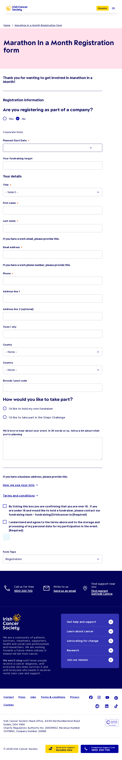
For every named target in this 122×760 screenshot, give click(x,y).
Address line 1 (11, 291)
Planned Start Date (15, 140)
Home (7, 25)
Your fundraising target (17, 158)
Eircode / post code (15, 380)
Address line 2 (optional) (18, 309)
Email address (11, 247)
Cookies (9, 704)
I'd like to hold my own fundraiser (31, 408)
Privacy (74, 696)
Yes (11, 118)
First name (9, 202)
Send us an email (65, 590)
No (24, 118)
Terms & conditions (53, 696)
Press (22, 696)
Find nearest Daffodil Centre (101, 592)
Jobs (33, 696)
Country (8, 362)
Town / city (9, 326)
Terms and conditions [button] (19, 495)
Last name (9, 220)
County (7, 344)
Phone (7, 273)
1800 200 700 (23, 590)
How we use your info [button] (19, 485)
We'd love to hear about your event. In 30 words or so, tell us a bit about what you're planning (51, 432)
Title (6, 184)
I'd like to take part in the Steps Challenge (37, 417)
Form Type (9, 551)
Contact (9, 696)
